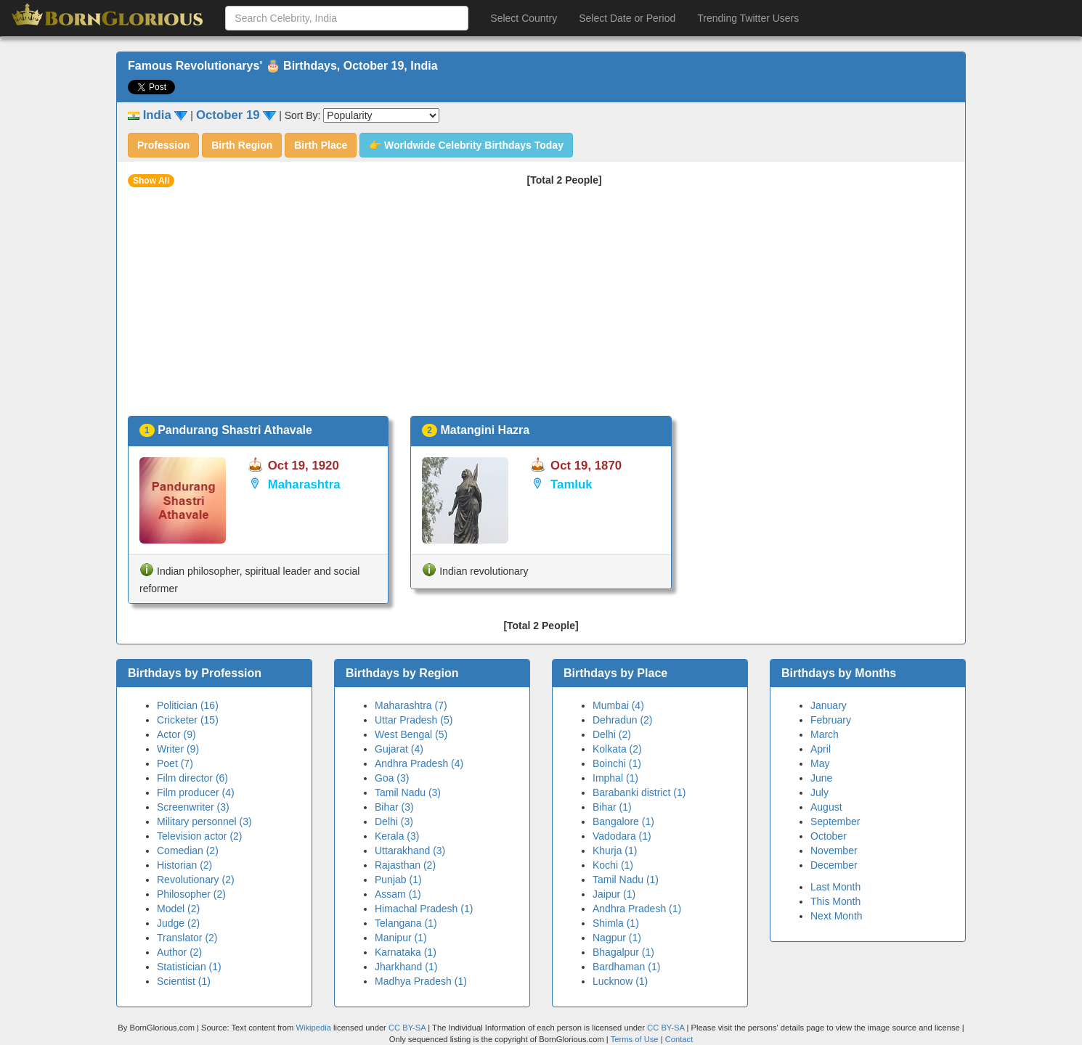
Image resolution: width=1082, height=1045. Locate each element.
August (826, 807)
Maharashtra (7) (411, 705)
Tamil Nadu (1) (626, 879)
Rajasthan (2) (405, 865)
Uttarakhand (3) (410, 850)
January (828, 705)
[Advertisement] (541, 307)
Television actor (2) (200, 836)
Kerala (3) (397, 836)
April (820, 749)
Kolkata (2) (617, 749)
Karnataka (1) (405, 952)
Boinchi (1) (617, 763)
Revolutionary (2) (196, 879)
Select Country (523, 18)
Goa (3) (392, 778)
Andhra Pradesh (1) (637, 908)
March (824, 734)
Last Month (835, 887)
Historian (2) (184, 865)
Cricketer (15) (188, 720)
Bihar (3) (394, 807)
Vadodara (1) (622, 836)
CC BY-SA (407, 1027)
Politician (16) (188, 705)
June (821, 778)
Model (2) (178, 908)
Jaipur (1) (614, 894)
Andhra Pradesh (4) (419, 763)
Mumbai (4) (618, 705)
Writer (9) (178, 749)
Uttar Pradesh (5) (413, 720)
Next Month (836, 916)
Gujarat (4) (399, 749)
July (819, 792)
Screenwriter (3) (193, 807)
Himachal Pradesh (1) (424, 908)
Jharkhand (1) (406, 966)
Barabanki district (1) (639, 792)
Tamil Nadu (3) (408, 792)
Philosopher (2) (191, 894)
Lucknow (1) (620, 981)
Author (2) (179, 952)
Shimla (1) (616, 923)
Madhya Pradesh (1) (421, 981)
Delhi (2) (612, 734)
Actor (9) (176, 734)
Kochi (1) (613, 865)
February (830, 720)
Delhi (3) (394, 821)
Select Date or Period (627, 18)
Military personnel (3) (204, 821)
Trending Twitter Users (748, 18)
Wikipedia (313, 1027)
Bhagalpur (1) (623, 952)
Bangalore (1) (623, 821)
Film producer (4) (196, 792)
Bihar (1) (612, 807)
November (834, 850)
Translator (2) (187, 937)
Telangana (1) (406, 923)
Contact (679, 1039)
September (835, 821)
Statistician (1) (189, 966)
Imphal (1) (615, 778)
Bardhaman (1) (626, 966)
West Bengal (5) (411, 734)
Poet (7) (175, 763)
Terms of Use (636, 1039)
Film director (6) (192, 778)
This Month (835, 901)
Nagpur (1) (617, 937)
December (834, 865)
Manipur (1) (401, 937)
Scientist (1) (184, 981)
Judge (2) (178, 923)
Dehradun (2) (623, 720)
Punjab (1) (398, 879)
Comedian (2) (188, 850)
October (828, 836)
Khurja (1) (615, 850)
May (819, 763)
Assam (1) (398, 894)
